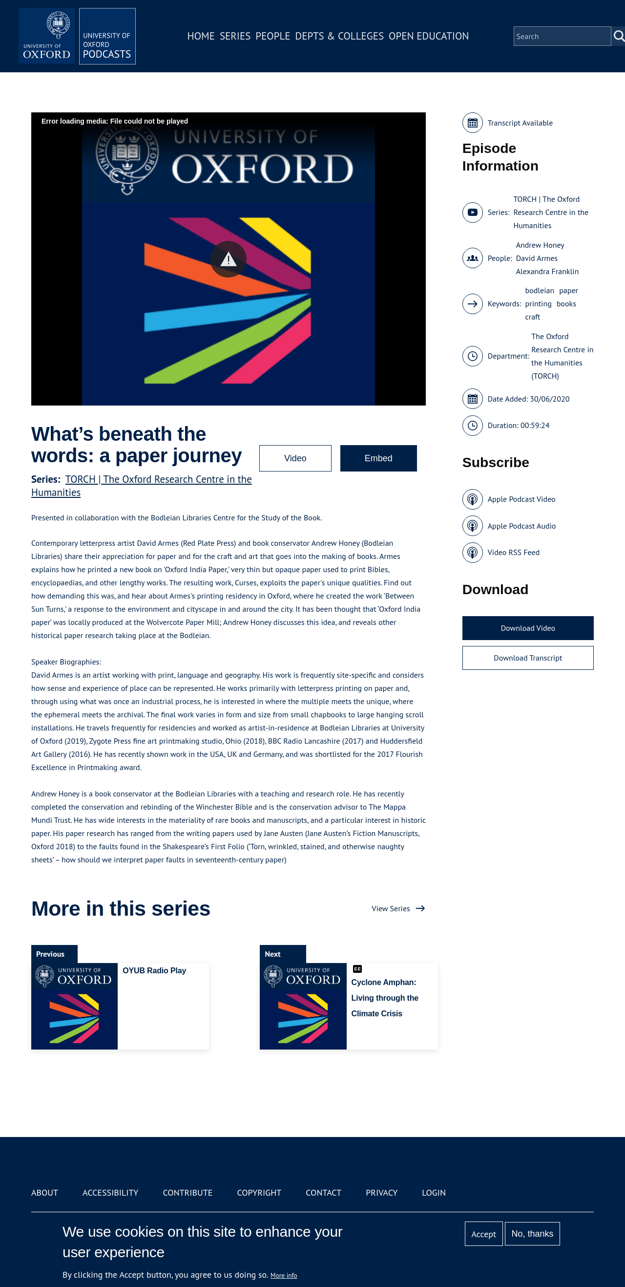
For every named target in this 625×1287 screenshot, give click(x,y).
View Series (391, 908)
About (44, 1192)
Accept (483, 1234)
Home (201, 36)
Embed (379, 458)
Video (295, 458)
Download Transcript (528, 658)
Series (235, 36)
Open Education (429, 36)
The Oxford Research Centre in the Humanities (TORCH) (562, 356)
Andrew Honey (540, 245)
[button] (228, 259)
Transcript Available (520, 123)
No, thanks (532, 1234)
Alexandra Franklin (547, 271)
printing (538, 303)
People (272, 36)
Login (434, 1192)
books (566, 303)
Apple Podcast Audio (522, 526)
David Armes (537, 258)
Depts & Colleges (339, 36)
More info (284, 1275)
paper (568, 290)
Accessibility (110, 1192)
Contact (323, 1192)
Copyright (259, 1192)
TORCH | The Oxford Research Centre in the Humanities (550, 212)
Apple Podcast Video (522, 499)
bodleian (540, 290)
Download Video (528, 628)
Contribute (187, 1192)
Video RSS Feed (514, 552)
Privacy (381, 1192)
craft (533, 317)
